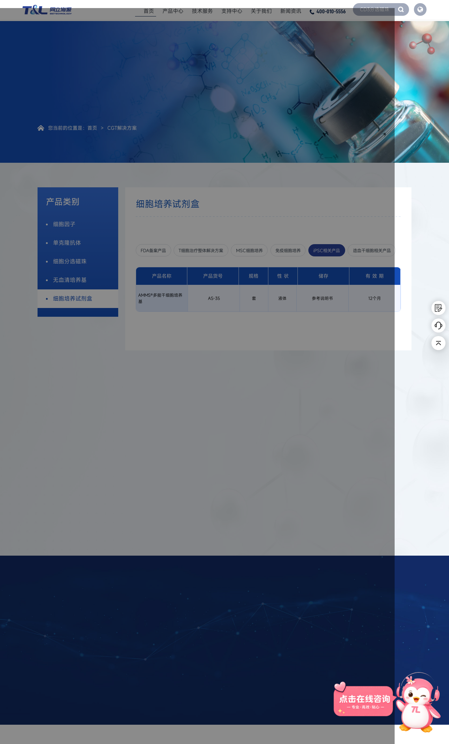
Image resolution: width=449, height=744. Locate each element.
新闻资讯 (290, 10)
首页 (148, 10)
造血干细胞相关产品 (164, 267)
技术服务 (202, 10)
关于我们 (261, 10)
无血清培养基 (70, 280)
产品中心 (172, 10)
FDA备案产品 (157, 250)
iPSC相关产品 (365, 250)
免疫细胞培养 (319, 250)
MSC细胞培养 (272, 250)
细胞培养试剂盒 (72, 298)
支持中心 (231, 10)
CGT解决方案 (122, 128)
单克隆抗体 (67, 243)
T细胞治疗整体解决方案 (214, 250)
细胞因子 (64, 224)
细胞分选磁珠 (70, 261)
